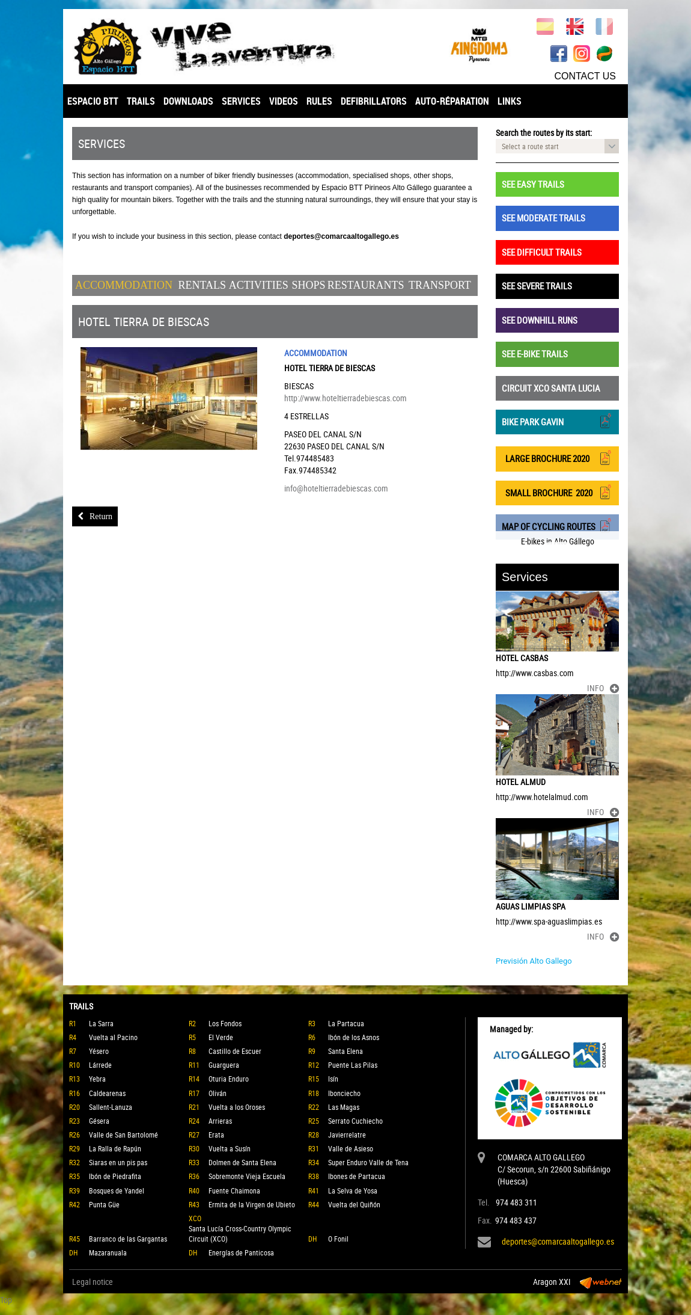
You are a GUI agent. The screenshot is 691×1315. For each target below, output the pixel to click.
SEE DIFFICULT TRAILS (542, 252)
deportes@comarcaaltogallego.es (558, 1241)
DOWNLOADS (188, 101)
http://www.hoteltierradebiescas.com (345, 398)
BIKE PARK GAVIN (557, 420)
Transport (440, 285)
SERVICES (241, 101)
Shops (309, 285)
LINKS (510, 101)
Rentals (202, 285)
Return (95, 516)
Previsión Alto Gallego (534, 960)
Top (6, 1299)
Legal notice (92, 1281)
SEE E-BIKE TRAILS (535, 354)
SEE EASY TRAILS (533, 184)
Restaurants (365, 285)
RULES (319, 101)
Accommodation (123, 285)
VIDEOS (283, 101)
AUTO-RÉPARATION (452, 101)
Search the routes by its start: (544, 132)
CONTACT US (585, 76)
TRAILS (141, 101)
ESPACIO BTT (92, 101)
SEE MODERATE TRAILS (543, 218)
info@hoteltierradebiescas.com (336, 488)
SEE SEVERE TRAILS (537, 286)
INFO (603, 688)
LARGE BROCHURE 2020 (557, 457)
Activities (258, 285)
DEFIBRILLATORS (374, 101)
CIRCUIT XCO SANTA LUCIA (551, 388)
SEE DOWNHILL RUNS (539, 320)
